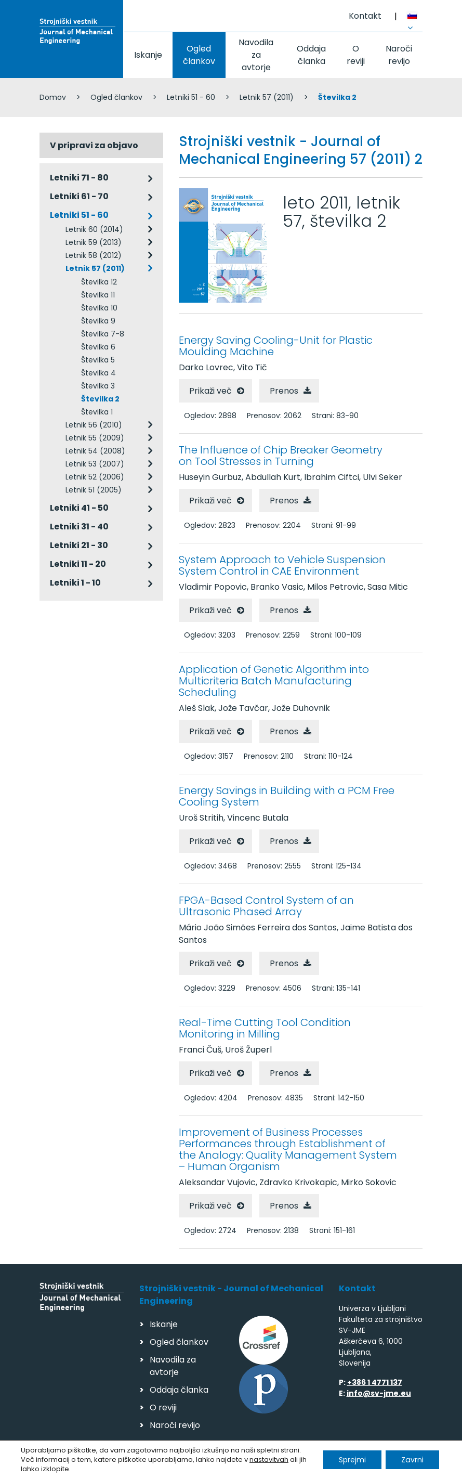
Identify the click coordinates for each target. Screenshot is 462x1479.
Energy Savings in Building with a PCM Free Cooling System (286, 796)
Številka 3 (98, 386)
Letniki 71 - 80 (79, 178)
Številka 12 (99, 282)
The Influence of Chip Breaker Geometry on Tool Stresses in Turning (280, 456)
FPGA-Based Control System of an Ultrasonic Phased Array (266, 906)
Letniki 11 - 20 (78, 564)
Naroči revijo (399, 55)
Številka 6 (98, 347)
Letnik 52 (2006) (94, 477)
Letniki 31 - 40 (79, 527)
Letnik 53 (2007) (94, 464)
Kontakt (365, 16)
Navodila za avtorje (256, 54)
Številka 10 (99, 308)
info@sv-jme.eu (379, 1393)
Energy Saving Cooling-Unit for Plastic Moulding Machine (276, 346)
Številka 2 (100, 399)
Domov (52, 97)
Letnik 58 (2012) (93, 255)
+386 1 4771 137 (374, 1382)
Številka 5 (98, 360)
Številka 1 (97, 412)
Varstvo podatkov (173, 1466)
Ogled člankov (199, 55)
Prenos (284, 391)
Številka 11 (98, 295)
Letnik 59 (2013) (93, 242)
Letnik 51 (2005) (93, 490)
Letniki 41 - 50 (79, 508)
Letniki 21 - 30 (79, 545)
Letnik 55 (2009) (94, 438)
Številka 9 (98, 321)
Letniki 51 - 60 (191, 97)
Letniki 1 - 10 (75, 583)
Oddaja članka (311, 55)
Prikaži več (210, 391)
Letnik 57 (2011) (267, 97)
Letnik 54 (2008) (95, 451)
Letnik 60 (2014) (94, 229)
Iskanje (148, 55)
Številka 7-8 (102, 334)
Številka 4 (98, 373)
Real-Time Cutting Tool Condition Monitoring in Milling (265, 1028)
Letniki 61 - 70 (79, 196)
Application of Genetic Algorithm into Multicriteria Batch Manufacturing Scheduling (274, 680)
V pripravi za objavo (94, 145)
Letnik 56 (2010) (93, 425)
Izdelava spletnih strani (351, 1467)
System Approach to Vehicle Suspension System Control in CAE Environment (282, 565)
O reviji (356, 55)
